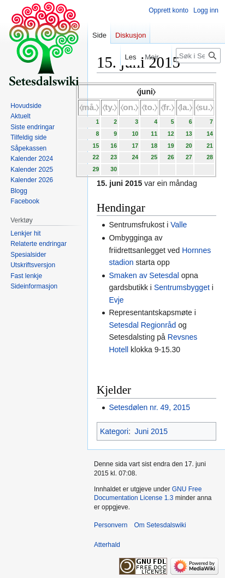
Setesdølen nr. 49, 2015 (149, 407)
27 (189, 157)
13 (189, 133)
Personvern (110, 525)
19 (171, 145)
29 (95, 169)
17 (135, 145)
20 (189, 145)
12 (171, 133)
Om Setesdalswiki (160, 525)
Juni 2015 (151, 431)
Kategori (114, 431)
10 (135, 133)
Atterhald (107, 545)
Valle (178, 224)
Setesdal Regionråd (142, 325)
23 (113, 157)
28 (209, 157)
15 (95, 145)
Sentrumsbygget (182, 287)
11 (154, 133)
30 (113, 169)
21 (209, 145)
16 (113, 145)
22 (95, 157)
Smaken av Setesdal (144, 275)
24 (135, 157)
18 (154, 145)
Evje (116, 300)
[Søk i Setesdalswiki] (198, 55)
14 (209, 133)
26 (171, 157)
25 (154, 157)
